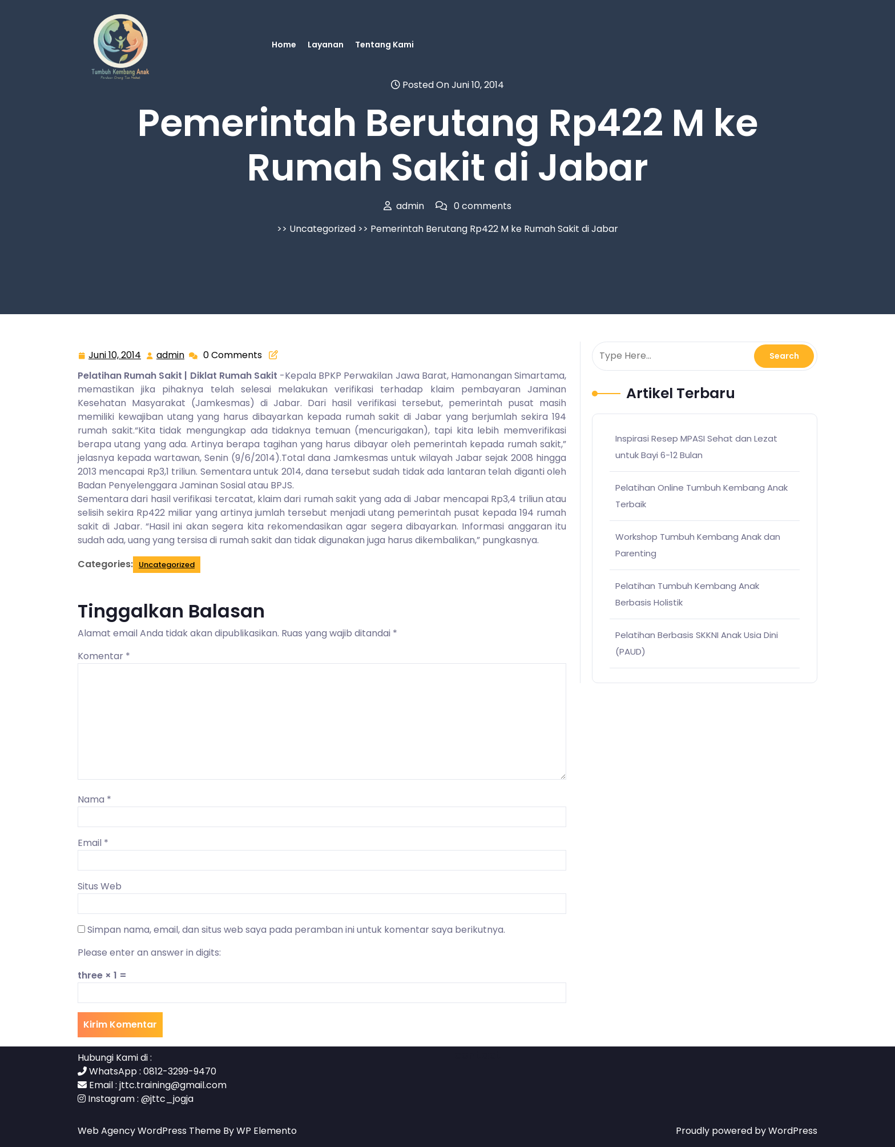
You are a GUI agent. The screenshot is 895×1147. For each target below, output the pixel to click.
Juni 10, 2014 (115, 355)
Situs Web (100, 886)
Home (284, 44)
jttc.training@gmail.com (173, 1085)
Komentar (104, 656)
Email (93, 842)
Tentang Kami (384, 44)
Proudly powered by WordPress (746, 1130)
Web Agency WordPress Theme (150, 1130)
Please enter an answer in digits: (149, 952)
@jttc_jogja (167, 1098)
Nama (94, 799)
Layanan (326, 44)
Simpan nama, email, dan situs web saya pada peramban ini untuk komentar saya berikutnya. (296, 929)
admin (171, 355)
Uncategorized (322, 228)
